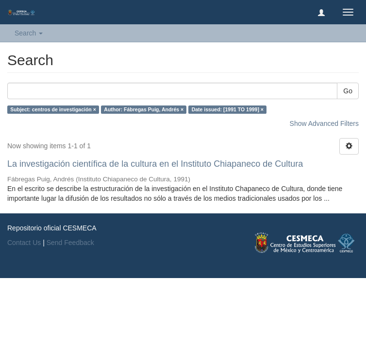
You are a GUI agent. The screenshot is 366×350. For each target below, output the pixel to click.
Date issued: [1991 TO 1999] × (228, 109)
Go (347, 91)
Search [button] (29, 33)
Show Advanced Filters (324, 123)
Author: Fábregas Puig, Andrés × (143, 109)
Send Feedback (70, 242)
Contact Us (24, 242)
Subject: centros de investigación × (53, 109)
